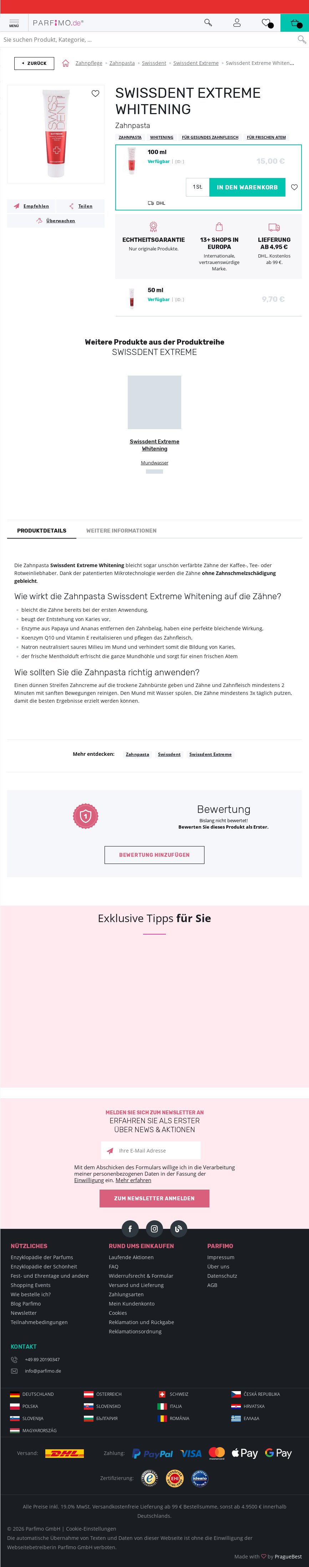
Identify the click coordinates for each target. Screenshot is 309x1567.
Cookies (118, 1312)
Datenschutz (222, 1275)
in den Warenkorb (247, 187)
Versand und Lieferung (136, 1285)
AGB (212, 1285)
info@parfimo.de (43, 1371)
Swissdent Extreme (196, 63)
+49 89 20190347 (42, 1359)
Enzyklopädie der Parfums (42, 1257)
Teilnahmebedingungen (39, 1322)
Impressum (220, 1257)
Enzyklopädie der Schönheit (44, 1266)
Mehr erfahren (133, 1180)
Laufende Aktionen (131, 1257)
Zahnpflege (89, 63)
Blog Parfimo (26, 1303)
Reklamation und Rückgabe (141, 1322)
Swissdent (154, 63)
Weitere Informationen (121, 531)
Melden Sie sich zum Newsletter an (154, 1122)
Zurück (37, 63)
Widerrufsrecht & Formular (141, 1275)
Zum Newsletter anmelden (154, 1199)
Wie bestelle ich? (31, 1294)
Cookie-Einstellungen (91, 1528)
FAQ (113, 1266)
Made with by (268, 1556)
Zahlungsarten (126, 1294)
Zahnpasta (122, 63)
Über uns (218, 1266)
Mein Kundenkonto (131, 1303)
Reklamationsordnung (135, 1331)
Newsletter (24, 1312)
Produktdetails (41, 531)
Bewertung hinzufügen (154, 855)
